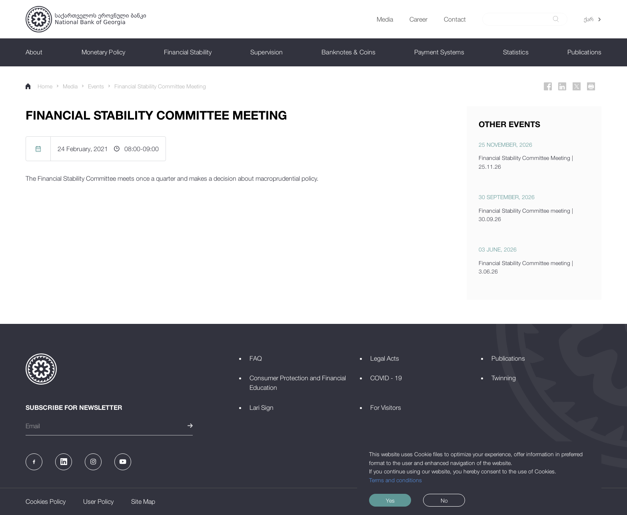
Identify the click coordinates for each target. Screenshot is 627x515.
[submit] (556, 19)
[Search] (520, 19)
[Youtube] (122, 461)
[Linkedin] (562, 86)
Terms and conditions (395, 480)
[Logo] (86, 19)
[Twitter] (577, 86)
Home (39, 86)
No (444, 500)
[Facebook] (548, 86)
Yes (390, 500)
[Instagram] (93, 461)
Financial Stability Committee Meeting (160, 86)
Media (70, 86)
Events (96, 86)
